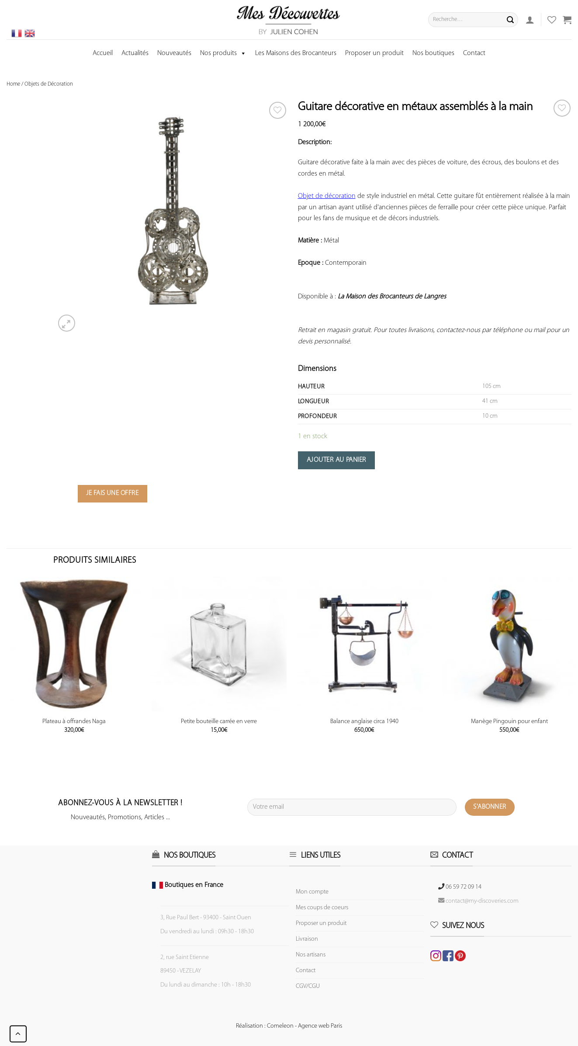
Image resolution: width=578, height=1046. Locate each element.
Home (13, 84)
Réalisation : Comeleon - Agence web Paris (289, 1026)
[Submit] (510, 19)
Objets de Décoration (48, 84)
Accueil (103, 53)
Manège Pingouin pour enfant (509, 721)
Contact (474, 53)
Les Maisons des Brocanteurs (295, 53)
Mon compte (312, 892)
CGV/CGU (308, 986)
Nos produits (223, 53)
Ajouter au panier (336, 460)
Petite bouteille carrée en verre (219, 721)
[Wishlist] (562, 108)
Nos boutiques (433, 53)
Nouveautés (174, 53)
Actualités (135, 53)
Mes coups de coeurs (322, 907)
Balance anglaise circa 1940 (364, 721)
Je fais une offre (112, 493)
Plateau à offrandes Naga (74, 721)
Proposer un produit (374, 53)
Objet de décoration (327, 196)
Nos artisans (310, 955)
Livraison (307, 939)
